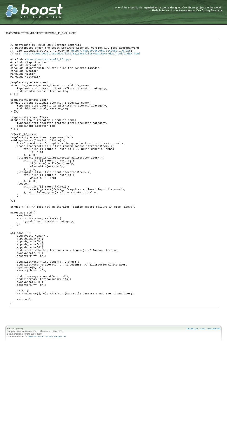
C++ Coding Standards (209, 10)
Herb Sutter (158, 10)
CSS (202, 395)
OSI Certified (213, 395)
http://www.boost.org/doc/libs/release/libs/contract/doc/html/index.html (81, 57)
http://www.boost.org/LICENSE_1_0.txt (101, 53)
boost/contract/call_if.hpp (48, 64)
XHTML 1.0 (192, 395)
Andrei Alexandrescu (183, 10)
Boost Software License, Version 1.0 (47, 403)
